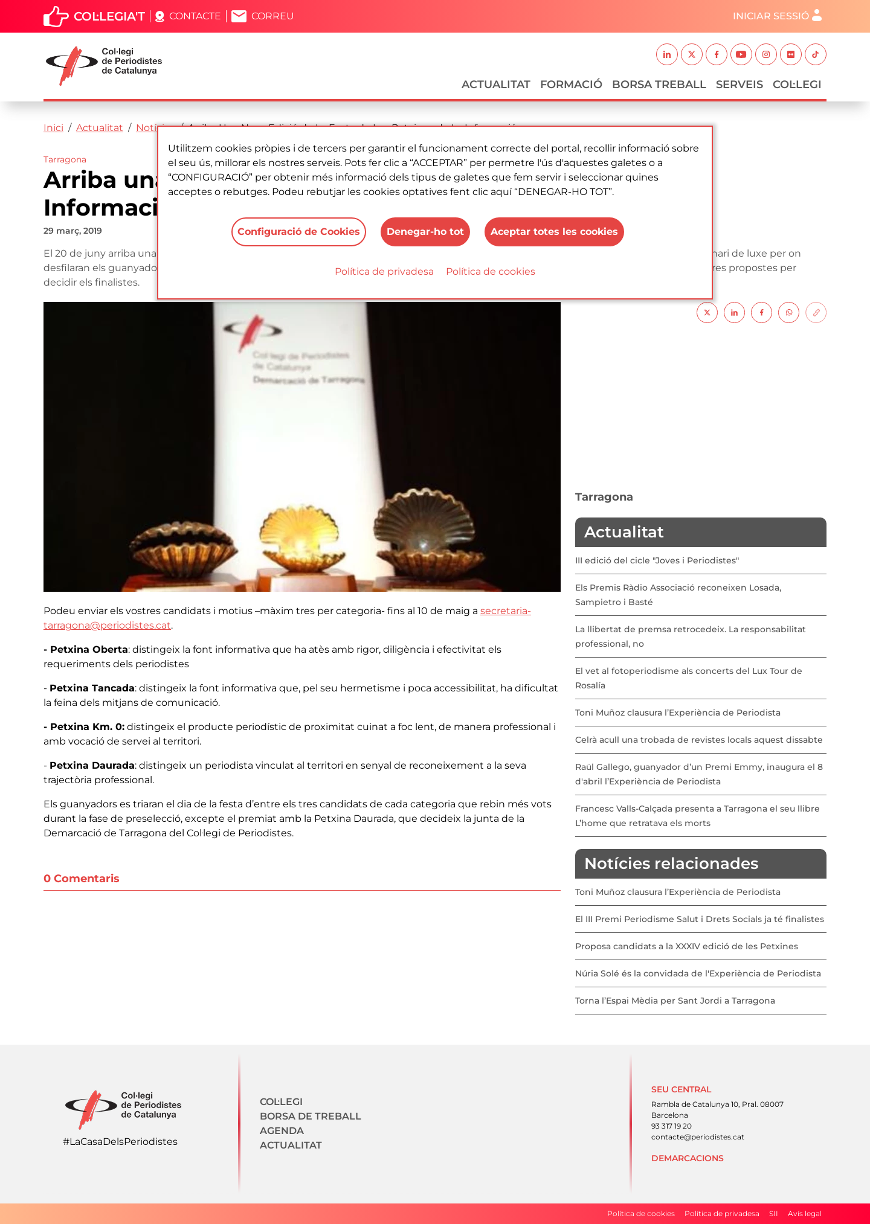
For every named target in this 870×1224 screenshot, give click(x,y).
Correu (272, 16)
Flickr (791, 54)
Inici (53, 127)
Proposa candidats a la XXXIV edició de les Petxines (686, 946)
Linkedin (667, 54)
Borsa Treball (659, 84)
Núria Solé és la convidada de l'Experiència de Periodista (698, 973)
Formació (571, 84)
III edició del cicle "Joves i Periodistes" (657, 560)
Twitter (692, 54)
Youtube (741, 54)
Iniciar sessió (771, 16)
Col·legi (797, 84)
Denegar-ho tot (425, 231)
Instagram (766, 54)
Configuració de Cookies (298, 231)
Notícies (155, 127)
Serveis (739, 84)
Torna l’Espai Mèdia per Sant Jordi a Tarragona (675, 1000)
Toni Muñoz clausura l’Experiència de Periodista (678, 712)
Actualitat (496, 84)
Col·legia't (109, 16)
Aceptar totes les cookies (554, 231)
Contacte (195, 16)
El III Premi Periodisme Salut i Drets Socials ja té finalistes (699, 919)
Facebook (716, 54)
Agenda (282, 1130)
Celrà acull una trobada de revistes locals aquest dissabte (699, 739)
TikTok (815, 54)
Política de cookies (490, 271)
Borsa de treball (310, 1116)
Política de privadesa (384, 271)
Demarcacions (687, 1158)
